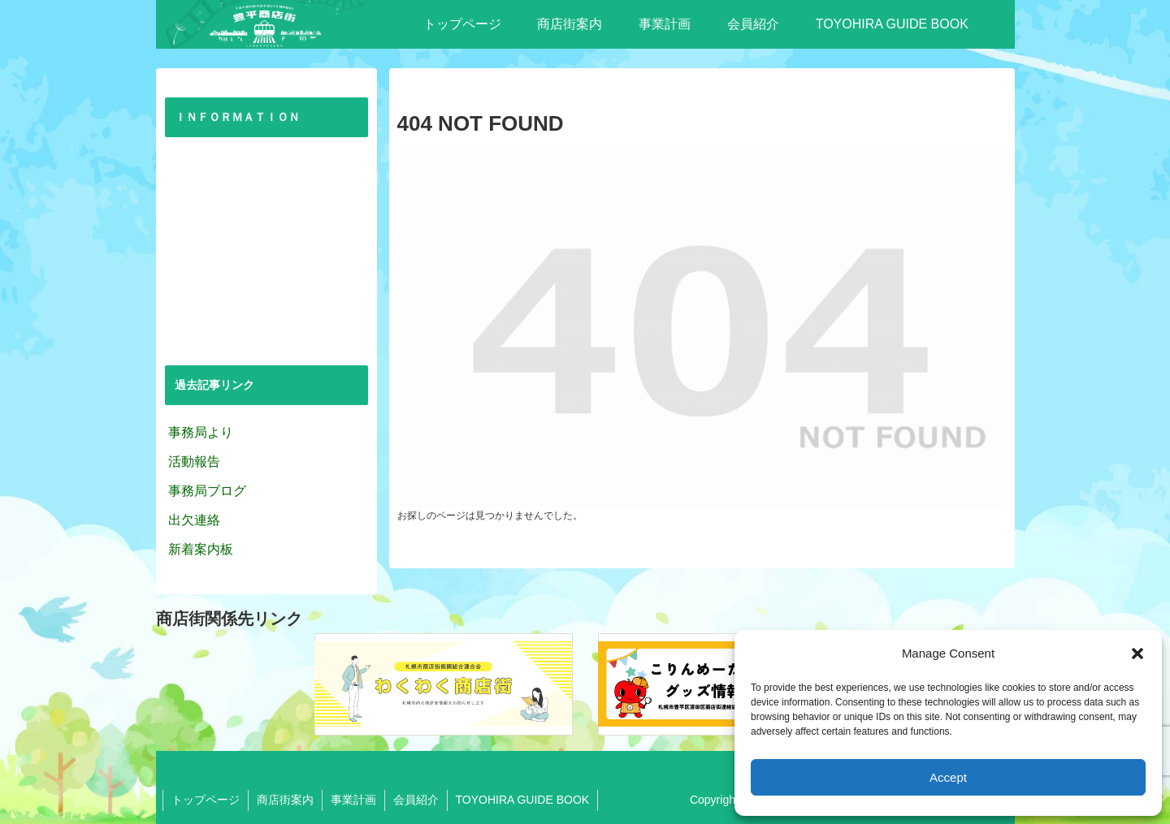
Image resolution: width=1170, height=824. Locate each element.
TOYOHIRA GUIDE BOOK (523, 799)
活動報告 (194, 461)
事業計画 (353, 799)
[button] (1137, 653)
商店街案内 (285, 799)
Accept (948, 777)
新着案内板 (200, 549)
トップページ (205, 799)
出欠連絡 (194, 520)
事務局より (200, 432)
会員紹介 (416, 799)
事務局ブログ (207, 491)
